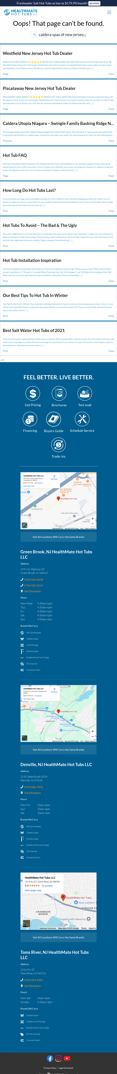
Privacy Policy (50, 1063)
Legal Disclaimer (66, 1063)
